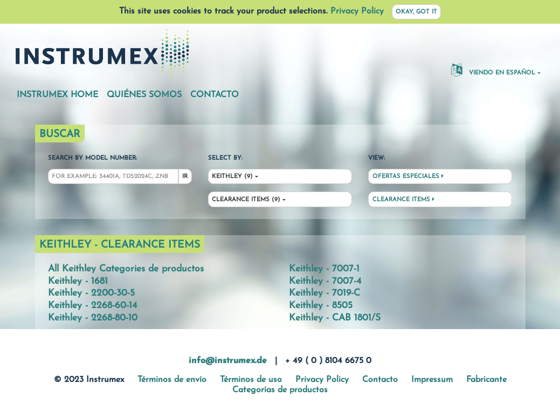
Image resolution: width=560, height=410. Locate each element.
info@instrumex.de (228, 361)
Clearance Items (403, 199)
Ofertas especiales (408, 176)
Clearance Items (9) (246, 200)
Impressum (432, 379)
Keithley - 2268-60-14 (92, 305)
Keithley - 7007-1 (324, 269)
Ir (185, 177)
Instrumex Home (57, 95)
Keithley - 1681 (78, 281)
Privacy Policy (357, 11)
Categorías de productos (280, 390)
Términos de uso (251, 379)
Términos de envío (171, 379)
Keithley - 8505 (320, 305)
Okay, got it (416, 12)
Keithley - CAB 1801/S (335, 318)
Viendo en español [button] (493, 69)
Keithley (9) (232, 177)
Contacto (214, 95)
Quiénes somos (144, 95)
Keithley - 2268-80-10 (92, 318)
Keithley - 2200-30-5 (91, 293)
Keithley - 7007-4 (325, 281)
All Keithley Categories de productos (126, 269)
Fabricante (486, 379)
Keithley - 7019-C (324, 293)
